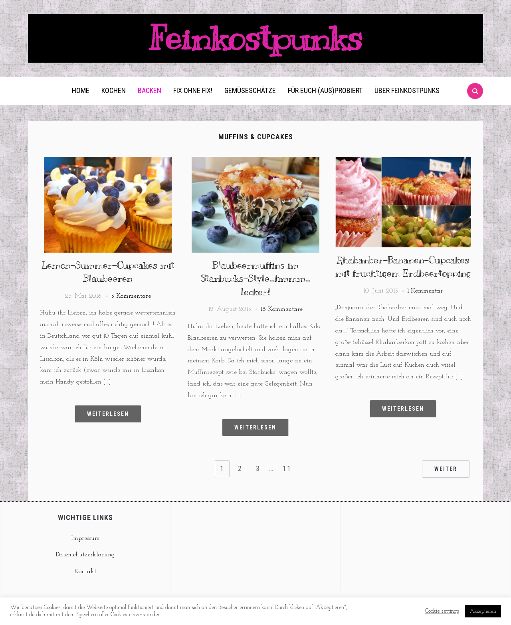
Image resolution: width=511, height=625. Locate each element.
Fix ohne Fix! (192, 90)
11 (287, 468)
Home (80, 90)
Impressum (85, 538)
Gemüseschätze (250, 90)
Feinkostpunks (255, 38)
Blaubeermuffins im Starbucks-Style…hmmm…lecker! (255, 278)
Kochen (113, 90)
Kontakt (85, 571)
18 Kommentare (282, 309)
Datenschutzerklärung (85, 555)
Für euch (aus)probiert (325, 90)
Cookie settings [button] (442, 611)
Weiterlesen (108, 414)
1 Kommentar (425, 291)
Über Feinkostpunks (407, 90)
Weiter (445, 469)
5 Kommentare (131, 296)
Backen (149, 90)
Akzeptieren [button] (483, 611)
